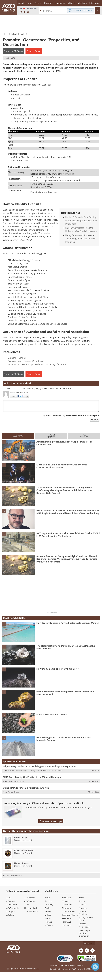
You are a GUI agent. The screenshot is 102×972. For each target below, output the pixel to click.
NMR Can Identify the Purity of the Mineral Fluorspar (32, 777)
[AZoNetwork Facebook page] (24, 12)
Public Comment (53, 415)
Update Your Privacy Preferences (23, 968)
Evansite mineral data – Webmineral (26, 361)
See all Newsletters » (12, 875)
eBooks (48, 911)
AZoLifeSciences (31, 911)
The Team (66, 925)
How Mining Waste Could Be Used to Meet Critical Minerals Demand (63, 739)
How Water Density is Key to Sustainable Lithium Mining (67, 622)
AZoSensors (29, 897)
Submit (94, 419)
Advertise (83, 908)
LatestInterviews (84, 436)
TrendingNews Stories (18, 436)
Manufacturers (68, 911)
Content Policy (85, 927)
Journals (48, 922)
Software (49, 925)
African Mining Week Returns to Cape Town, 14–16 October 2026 (64, 443)
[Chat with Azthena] (95, 967)
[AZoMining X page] (28, 12)
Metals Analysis (21, 837)
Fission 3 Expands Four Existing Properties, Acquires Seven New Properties (81, 220)
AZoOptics (10, 911)
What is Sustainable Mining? (51, 714)
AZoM (8, 897)
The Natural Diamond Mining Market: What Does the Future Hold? (65, 647)
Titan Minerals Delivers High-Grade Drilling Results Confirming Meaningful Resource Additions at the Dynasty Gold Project (64, 490)
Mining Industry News (24, 850)
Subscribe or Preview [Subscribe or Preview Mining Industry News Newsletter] (23, 853)
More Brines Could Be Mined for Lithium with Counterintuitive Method (61, 466)
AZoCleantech (12, 908)
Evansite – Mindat (17, 357)
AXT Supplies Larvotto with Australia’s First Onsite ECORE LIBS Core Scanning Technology (68, 534)
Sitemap (82, 923)
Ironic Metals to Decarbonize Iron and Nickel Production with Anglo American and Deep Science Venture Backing (67, 512)
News (47, 897)
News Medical (30, 908)
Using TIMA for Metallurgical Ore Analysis (26, 787)
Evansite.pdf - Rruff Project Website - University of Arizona (37, 364)
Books (47, 908)
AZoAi (26, 904)
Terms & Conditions (83, 912)
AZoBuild (10, 915)
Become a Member (70, 915)
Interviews (66, 897)
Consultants (67, 904)
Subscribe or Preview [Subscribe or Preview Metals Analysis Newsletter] (23, 840)
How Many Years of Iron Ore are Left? (57, 668)
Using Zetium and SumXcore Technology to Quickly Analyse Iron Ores (80, 239)
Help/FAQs (66, 922)
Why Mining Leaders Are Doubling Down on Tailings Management (39, 766)
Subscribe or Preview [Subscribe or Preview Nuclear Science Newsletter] (23, 866)
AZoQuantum (30, 901)
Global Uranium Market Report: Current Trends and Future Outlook (65, 693)
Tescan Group (13, 792)
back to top (89, 943)
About (81, 897)
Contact (82, 904)
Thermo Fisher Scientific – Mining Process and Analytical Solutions (35, 770)
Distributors (67, 908)
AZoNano (10, 901)
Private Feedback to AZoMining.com (82, 415)
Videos (48, 915)
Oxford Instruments (16, 781)
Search (82, 901)
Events (48, 918)
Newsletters (67, 918)
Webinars (66, 901)
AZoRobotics (11, 904)
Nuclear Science (21, 863)
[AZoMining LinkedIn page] (21, 12)
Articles (48, 901)
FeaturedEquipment (51, 436)
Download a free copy (51, 821)
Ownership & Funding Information (84, 933)
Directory (48, 3)
